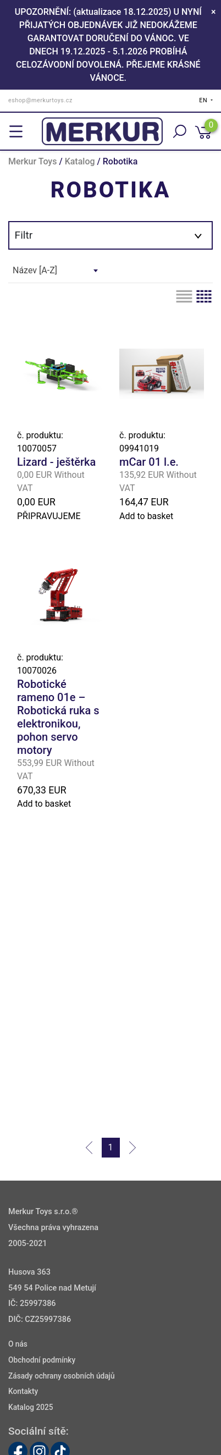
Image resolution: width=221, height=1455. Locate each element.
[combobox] (55, 270)
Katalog (80, 161)
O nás (17, 1344)
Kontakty (23, 1391)
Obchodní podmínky (41, 1359)
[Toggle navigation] (16, 131)
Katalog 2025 (30, 1407)
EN (204, 100)
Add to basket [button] (146, 516)
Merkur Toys (32, 161)
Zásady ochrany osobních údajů (61, 1375)
